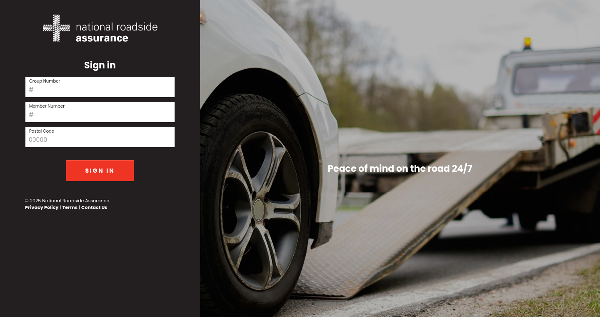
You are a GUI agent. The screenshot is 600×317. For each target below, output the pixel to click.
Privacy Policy (42, 207)
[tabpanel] (400, 158)
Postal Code (41, 131)
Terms (70, 207)
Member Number (47, 106)
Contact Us (94, 207)
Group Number (44, 81)
